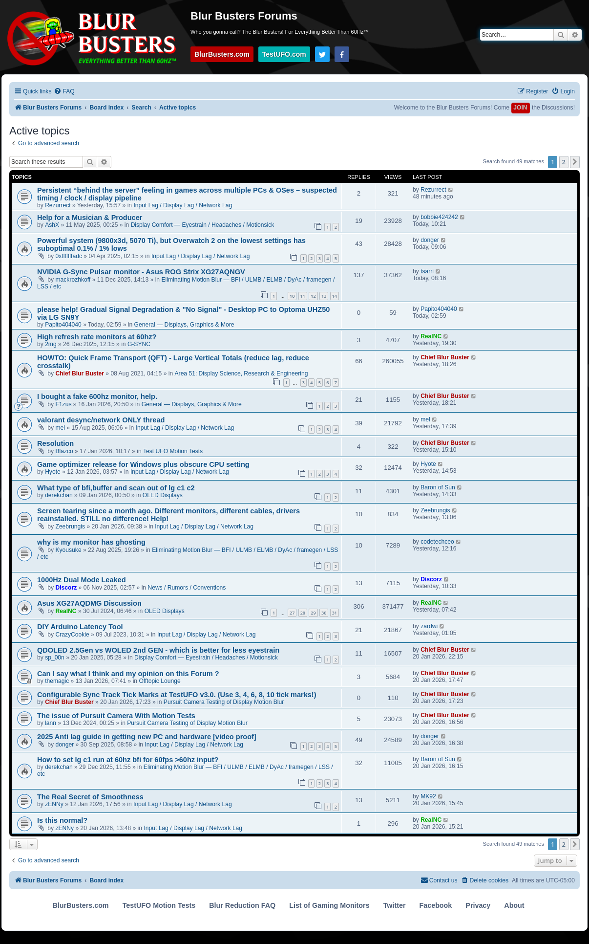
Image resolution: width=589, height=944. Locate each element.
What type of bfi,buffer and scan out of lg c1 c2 (116, 488)
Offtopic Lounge (159, 681)
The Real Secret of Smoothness (90, 797)
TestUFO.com (284, 54)
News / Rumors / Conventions (186, 587)
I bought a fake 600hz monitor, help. (97, 396)
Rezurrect (57, 205)
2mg (51, 344)
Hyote (53, 471)
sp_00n (54, 657)
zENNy (54, 804)
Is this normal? (62, 820)
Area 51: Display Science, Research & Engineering (241, 373)
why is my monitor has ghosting (91, 542)
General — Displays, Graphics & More (184, 324)
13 (323, 296)
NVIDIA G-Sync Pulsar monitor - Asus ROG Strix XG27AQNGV (141, 272)
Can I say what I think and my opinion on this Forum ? (128, 674)
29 (313, 613)
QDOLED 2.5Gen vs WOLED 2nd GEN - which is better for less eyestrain (158, 650)
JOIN (520, 107)
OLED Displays (163, 495)
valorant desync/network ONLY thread (101, 420)
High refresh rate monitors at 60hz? (96, 337)
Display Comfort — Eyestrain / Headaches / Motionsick (202, 224)
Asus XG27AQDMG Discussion (89, 603)
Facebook (436, 905)
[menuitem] (64, 91)
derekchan (58, 495)
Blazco (64, 451)
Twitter (394, 905)
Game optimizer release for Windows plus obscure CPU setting (143, 464)
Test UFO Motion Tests (173, 451)
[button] (575, 162)
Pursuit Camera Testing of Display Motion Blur (224, 702)
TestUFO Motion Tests (159, 905)
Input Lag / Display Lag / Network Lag (182, 205)
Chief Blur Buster (80, 373)
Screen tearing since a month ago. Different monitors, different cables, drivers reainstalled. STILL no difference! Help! (168, 515)
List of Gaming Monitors (329, 905)
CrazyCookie (72, 634)
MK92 (428, 796)
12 (313, 296)
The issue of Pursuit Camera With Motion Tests (116, 716)
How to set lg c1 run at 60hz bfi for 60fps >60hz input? (127, 760)
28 (302, 613)
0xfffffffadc (69, 256)
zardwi (429, 626)
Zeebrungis (70, 526)
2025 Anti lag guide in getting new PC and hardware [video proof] (146, 737)
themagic (57, 681)
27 (292, 613)
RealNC (431, 336)
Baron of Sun (438, 487)
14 (334, 296)
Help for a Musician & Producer (89, 217)
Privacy (477, 905)
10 (292, 296)
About (514, 905)
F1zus (64, 404)
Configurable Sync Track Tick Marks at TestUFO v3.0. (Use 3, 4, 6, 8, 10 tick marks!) (176, 695)
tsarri (427, 271)
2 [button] (564, 161)
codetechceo (437, 541)
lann (50, 723)
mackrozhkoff (73, 279)
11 (302, 296)
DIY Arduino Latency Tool (80, 627)
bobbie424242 (439, 217)
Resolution (55, 443)
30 (323, 613)
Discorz (66, 587)
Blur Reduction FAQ (242, 905)
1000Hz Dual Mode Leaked (81, 580)
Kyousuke (69, 550)
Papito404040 (63, 324)
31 (334, 613)
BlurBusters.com (222, 54)
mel (60, 427)
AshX (52, 224)
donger (430, 240)
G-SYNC (138, 344)
